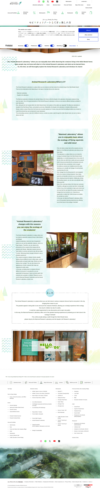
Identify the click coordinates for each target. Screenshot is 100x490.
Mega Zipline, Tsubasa (37, 411)
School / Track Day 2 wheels (62, 421)
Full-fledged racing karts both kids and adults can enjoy (42, 404)
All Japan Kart (61, 406)
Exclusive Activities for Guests (80, 399)
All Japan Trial (61, 403)
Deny (88, 12)
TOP (6, 376)
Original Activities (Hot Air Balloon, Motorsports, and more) (41, 425)
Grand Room (77, 406)
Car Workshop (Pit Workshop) (38, 407)
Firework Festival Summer (15, 415)
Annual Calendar (13, 405)
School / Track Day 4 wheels (62, 424)
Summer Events (13, 409)
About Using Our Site (76, 481)
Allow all (88, 3)
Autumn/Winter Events (14, 411)
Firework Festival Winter (15, 418)
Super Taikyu (60, 401)
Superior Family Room (79, 408)
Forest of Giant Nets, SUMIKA (38, 397)
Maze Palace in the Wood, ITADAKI (40, 395)
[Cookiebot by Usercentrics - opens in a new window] (9, 19)
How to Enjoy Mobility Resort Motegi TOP (15, 376)
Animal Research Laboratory (38, 420)
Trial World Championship (63, 393)
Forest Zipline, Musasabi (37, 414)
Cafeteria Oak (77, 427)
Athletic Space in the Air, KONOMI (39, 391)
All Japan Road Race (62, 399)
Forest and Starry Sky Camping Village (18, 429)
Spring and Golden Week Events (17, 407)
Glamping (76, 391)
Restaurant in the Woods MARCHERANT (79, 415)
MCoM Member (61, 412)
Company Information (29, 481)
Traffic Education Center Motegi (16, 437)
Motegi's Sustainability (37, 430)
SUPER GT (60, 395)
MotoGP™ (60, 391)
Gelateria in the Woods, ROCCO (81, 429)
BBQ (75, 397)
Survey (90, 481)
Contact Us (85, 481)
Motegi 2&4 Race (61, 397)
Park (11, 427)
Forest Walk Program (36, 418)
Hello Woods (12, 425)
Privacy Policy (68, 481)
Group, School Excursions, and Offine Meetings (18, 397)
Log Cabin (76, 393)
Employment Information (48, 481)
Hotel (11, 431)
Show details (72, 19)
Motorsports (12, 433)
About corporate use (59, 481)
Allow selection (88, 8)
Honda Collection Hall (14, 435)
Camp (75, 395)
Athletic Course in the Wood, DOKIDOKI (41, 393)
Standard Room (77, 410)
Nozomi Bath (77, 412)
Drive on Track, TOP (62, 410)
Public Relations (38, 481)
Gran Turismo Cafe (78, 433)
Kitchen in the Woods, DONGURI (81, 431)
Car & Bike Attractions (37, 402)
